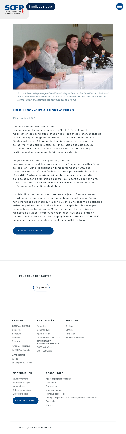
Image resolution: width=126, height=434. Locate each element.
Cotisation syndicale (22, 390)
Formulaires (51, 386)
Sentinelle (50, 401)
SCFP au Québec (44, 347)
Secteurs (16, 334)
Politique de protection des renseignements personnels (71, 398)
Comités (16, 337)
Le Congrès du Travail (22, 363)
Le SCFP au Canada (21, 350)
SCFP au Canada (44, 351)
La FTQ (15, 359)
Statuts (16, 341)
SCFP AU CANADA (21, 346)
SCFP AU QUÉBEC (21, 326)
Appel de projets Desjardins (58, 379)
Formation (70, 334)
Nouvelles (41, 326)
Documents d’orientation (48, 337)
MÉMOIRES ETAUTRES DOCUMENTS (48, 342)
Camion (69, 330)
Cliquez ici (41, 287)
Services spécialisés (75, 337)
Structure (16, 330)
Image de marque (54, 390)
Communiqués (43, 330)
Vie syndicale (19, 386)
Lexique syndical (20, 394)
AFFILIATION (18, 355)
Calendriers (51, 383)
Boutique (70, 326)
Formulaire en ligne (21, 383)
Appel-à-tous (43, 334)
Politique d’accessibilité (57, 394)
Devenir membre (20, 379)
